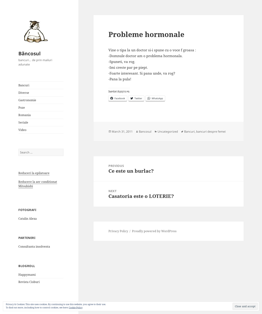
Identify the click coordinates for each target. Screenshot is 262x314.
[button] (34, 31)
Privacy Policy (118, 231)
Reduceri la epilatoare (33, 173)
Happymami (27, 275)
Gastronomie (27, 100)
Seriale (23, 122)
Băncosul (29, 53)
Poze (21, 108)
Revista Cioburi (29, 282)
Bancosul (145, 132)
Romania (24, 115)
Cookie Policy (76, 307)
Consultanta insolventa (34, 247)
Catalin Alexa (27, 219)
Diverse (23, 93)
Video (22, 130)
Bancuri (23, 85)
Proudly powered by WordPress (154, 231)
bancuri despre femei (211, 132)
